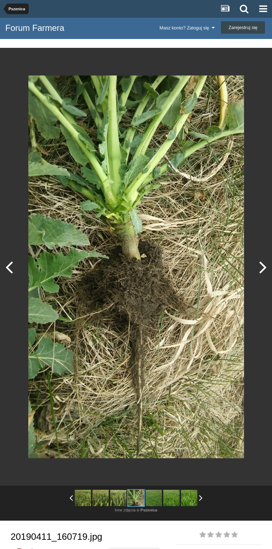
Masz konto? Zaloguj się (186, 27)
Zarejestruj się (242, 27)
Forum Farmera (34, 28)
